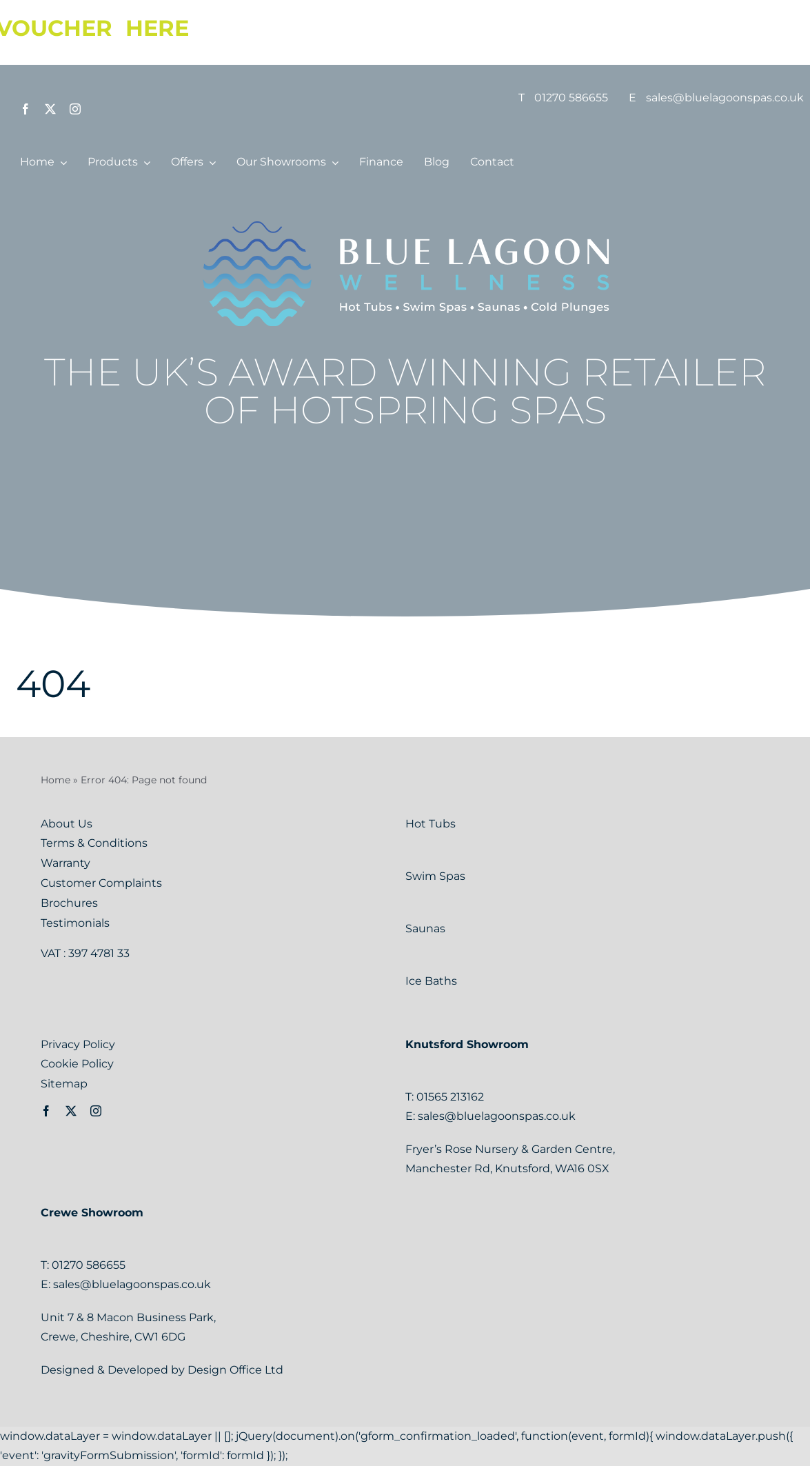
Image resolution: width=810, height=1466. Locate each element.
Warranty (65, 863)
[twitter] (50, 108)
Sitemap (64, 1083)
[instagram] (75, 108)
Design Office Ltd (235, 1369)
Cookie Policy (77, 1063)
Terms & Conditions (94, 843)
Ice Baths (431, 980)
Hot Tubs (431, 823)
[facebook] (25, 108)
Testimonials (75, 923)
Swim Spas (436, 876)
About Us (66, 823)
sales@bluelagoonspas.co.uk (725, 97)
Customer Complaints (101, 883)
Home (55, 780)
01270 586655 (571, 97)
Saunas (426, 928)
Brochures (69, 903)
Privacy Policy (78, 1044)
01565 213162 (450, 1096)
